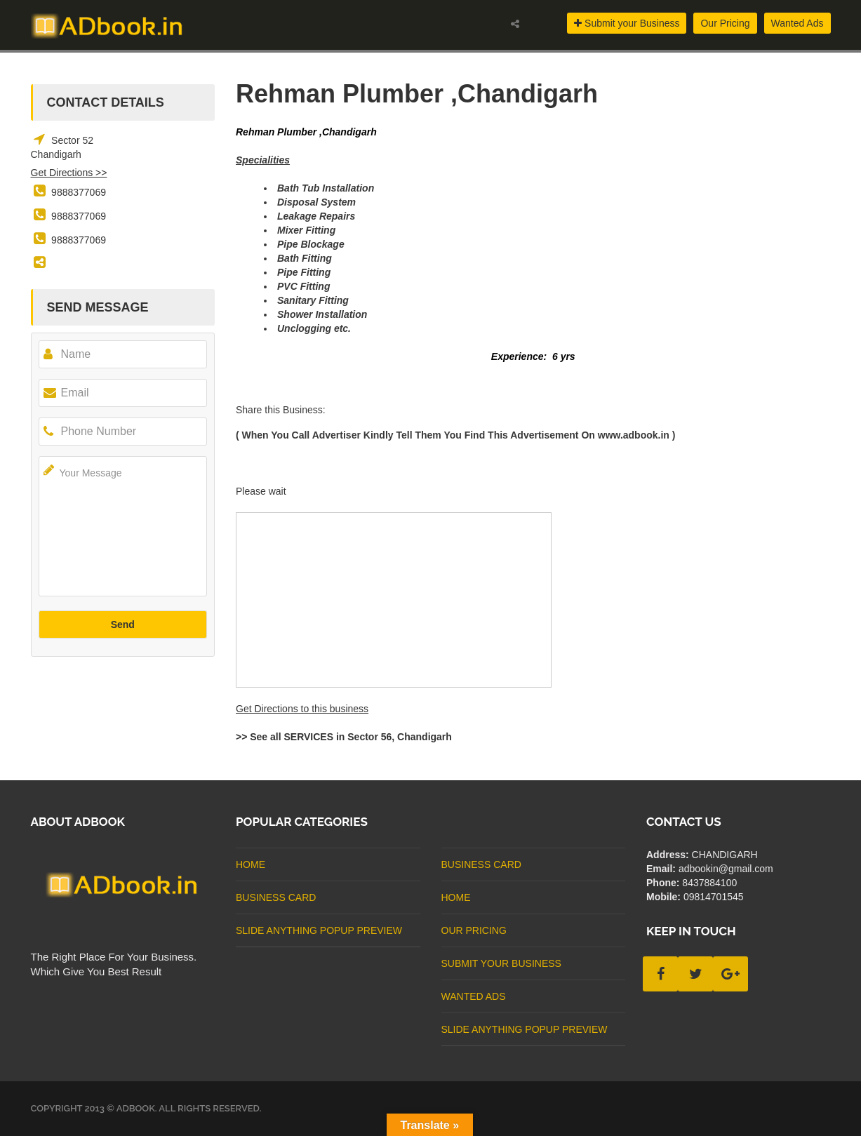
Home (250, 864)
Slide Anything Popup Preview (319, 930)
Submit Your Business (501, 963)
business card (276, 897)
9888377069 (78, 192)
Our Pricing (724, 23)
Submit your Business (626, 23)
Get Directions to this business (302, 708)
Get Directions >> (69, 172)
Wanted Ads (797, 23)
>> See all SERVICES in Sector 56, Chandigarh (344, 736)
